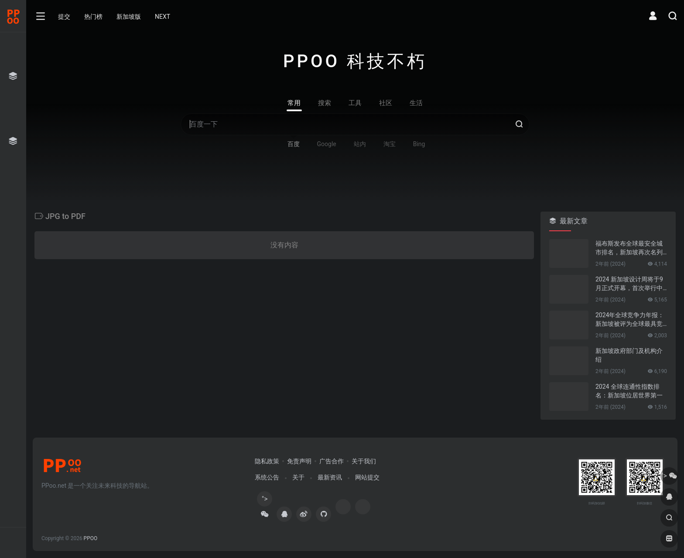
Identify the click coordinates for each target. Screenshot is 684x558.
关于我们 (364, 461)
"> (264, 501)
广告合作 (331, 461)
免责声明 (299, 461)
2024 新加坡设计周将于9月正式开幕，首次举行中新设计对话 (629, 284)
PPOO (91, 538)
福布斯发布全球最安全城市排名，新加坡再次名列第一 (629, 248)
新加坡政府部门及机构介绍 (629, 355)
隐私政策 (267, 461)
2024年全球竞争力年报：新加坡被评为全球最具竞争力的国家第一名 (629, 320)
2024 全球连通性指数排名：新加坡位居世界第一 (629, 391)
